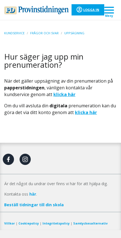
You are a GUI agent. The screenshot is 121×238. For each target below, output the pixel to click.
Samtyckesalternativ (90, 223)
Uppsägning (74, 33)
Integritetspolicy (56, 223)
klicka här (86, 112)
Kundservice (14, 33)
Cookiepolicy (28, 223)
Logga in (91, 10)
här (32, 194)
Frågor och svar (44, 33)
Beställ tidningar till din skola (34, 204)
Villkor (9, 223)
